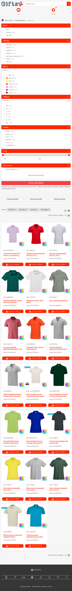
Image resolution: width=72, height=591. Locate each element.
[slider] (3, 155)
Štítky (5, 25)
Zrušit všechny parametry (36, 175)
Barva (5, 66)
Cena (5, 151)
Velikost (6, 97)
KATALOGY (36, 570)
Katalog (6, 41)
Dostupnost (7, 165)
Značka (6, 127)
